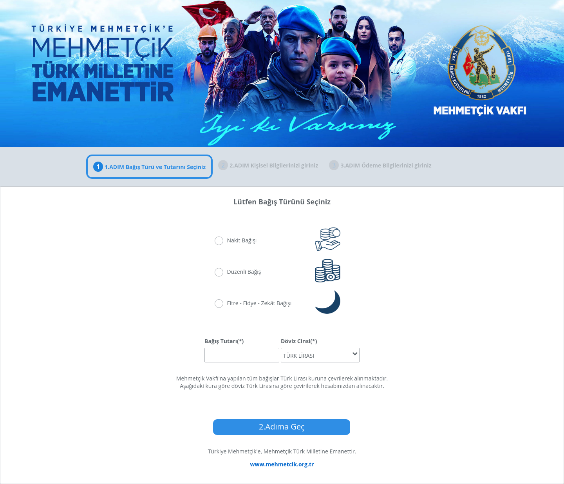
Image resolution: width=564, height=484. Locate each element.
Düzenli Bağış (244, 271)
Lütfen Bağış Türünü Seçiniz (282, 201)
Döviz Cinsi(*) (299, 341)
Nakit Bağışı (242, 240)
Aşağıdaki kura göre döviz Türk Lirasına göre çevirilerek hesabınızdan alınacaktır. (282, 385)
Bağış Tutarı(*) (224, 341)
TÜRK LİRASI (298, 355)
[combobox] (320, 355)
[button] (281, 427)
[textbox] (241, 355)
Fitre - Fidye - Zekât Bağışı (259, 303)
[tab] (149, 167)
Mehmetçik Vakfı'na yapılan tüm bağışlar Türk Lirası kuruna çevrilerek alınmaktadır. (282, 378)
